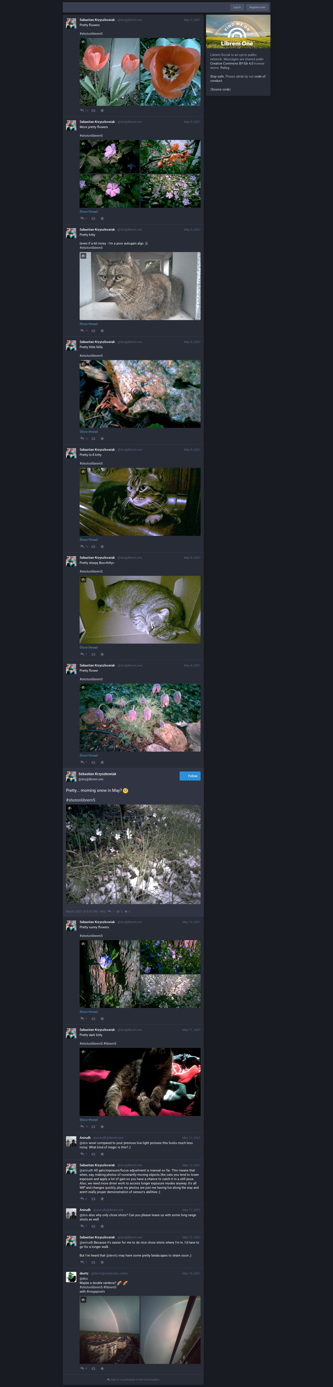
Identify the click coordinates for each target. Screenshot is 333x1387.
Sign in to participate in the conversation (133, 1379)
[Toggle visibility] (83, 42)
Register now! (257, 7)
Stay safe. (217, 76)
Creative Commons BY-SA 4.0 (231, 63)
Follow (190, 776)
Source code (220, 89)
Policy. (225, 68)
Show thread (89, 212)
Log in (237, 7)
